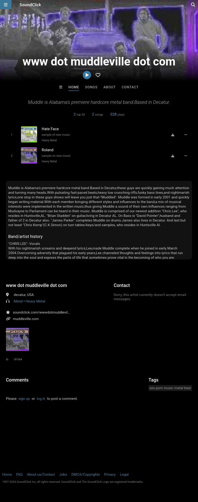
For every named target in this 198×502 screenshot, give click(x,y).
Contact (130, 87)
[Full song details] (186, 135)
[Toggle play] (11, 134)
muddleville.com (26, 319)
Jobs (63, 474)
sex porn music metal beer (170, 388)
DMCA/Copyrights (85, 474)
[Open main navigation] (6, 4)
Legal (124, 474)
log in (41, 399)
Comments (17, 380)
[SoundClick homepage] (30, 4)
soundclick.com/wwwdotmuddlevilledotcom (48, 312)
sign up (24, 399)
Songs (91, 87)
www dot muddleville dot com (36, 285)
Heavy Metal (49, 140)
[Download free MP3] (172, 135)
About (109, 87)
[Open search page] (193, 4)
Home (73, 87)
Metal (18, 301)
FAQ (19, 474)
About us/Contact (41, 474)
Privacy (110, 474)
